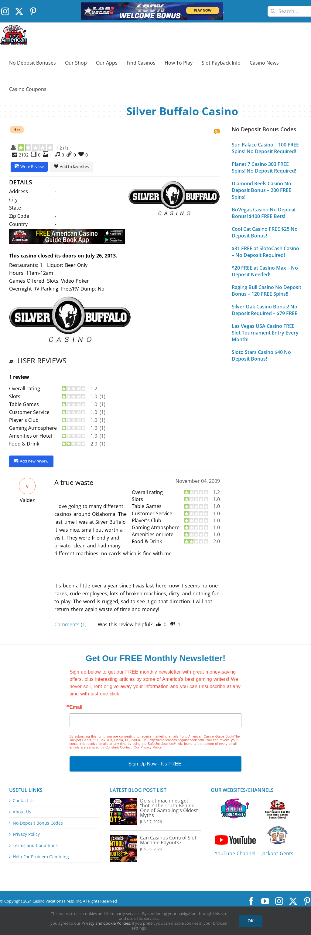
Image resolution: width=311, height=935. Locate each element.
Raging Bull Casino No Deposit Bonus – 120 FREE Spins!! (266, 290)
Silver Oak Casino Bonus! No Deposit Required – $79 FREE (264, 310)
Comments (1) (70, 624)
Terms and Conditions (35, 845)
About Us (22, 811)
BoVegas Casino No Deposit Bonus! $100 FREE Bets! (264, 213)
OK (251, 920)
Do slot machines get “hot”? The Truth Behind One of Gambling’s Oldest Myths (169, 808)
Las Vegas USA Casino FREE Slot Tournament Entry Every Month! (265, 333)
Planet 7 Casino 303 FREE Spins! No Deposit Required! (264, 167)
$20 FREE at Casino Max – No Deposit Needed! (265, 271)
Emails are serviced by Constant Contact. (101, 747)
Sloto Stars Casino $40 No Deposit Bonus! (261, 355)
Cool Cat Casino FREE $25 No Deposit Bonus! (265, 232)
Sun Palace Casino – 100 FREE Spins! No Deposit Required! (265, 148)
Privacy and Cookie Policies (105, 923)
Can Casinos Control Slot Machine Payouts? (168, 840)
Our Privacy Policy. (148, 747)
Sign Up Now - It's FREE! (155, 763)
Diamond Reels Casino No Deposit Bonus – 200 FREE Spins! (261, 190)
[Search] (273, 9)
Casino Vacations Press (53, 901)
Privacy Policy (26, 834)
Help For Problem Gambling (41, 856)
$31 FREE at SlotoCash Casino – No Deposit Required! (265, 251)
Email (76, 707)
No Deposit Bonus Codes (38, 823)
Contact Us (24, 800)
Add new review (31, 461)
